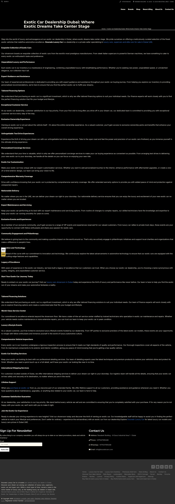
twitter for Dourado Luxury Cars (162, 467)
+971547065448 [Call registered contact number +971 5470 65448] (29, 501)
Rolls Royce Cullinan (29, 492)
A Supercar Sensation (45, 492)
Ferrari (152, 474)
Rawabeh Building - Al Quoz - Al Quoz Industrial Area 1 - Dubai (153, 1)
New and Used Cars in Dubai (146, 479)
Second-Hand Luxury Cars (10, 492)
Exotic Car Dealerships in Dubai (12, 494)
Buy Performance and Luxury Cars (122, 479)
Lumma (99, 476)
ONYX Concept (143, 474)
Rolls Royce (107, 474)
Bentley (159, 474)
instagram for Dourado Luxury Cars (157, 467)
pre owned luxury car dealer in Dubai (38, 482)
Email (21, 442)
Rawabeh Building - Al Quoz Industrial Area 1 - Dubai (117, 435)
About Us (158, 9)
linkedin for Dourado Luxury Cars (166, 467)
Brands (131, 9)
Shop (138, 9)
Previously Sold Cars (129, 472)
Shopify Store (30, 494)
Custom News (121, 476)
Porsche (167, 474)
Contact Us (169, 9)
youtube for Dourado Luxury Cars (170, 467)
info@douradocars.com (104, 449)
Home (123, 9)
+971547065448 (125, 1)
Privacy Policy (109, 476)
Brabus (84, 476)
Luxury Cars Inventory (112, 472)
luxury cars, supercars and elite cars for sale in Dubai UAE (128, 42)
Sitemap (151, 476)
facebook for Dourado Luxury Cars (153, 467)
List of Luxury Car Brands (45, 494)
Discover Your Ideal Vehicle (91, 474)
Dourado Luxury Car (135, 419)
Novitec (92, 476)
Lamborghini (118, 474)
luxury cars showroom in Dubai (60, 282)
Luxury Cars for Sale (96, 472)
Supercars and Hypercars (137, 476)
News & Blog (148, 9)
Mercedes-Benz (129, 474)
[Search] (2, 1)
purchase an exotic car (19, 388)
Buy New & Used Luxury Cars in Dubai (95, 479)
